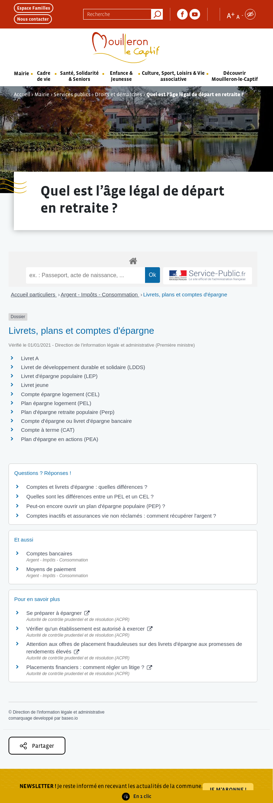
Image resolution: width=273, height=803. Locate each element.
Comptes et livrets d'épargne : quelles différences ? (86, 487)
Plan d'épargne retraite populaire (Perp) (67, 412)
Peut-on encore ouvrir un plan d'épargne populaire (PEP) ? (95, 506)
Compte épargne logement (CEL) (60, 394)
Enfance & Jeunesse (121, 76)
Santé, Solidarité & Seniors (79, 76)
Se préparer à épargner (58, 613)
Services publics (72, 94)
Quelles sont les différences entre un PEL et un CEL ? (90, 496)
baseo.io (69, 718)
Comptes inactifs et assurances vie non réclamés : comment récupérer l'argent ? (121, 516)
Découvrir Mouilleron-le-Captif (235, 76)
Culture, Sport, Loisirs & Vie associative (173, 76)
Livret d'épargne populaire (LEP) (59, 376)
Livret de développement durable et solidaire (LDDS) (83, 367)
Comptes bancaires (49, 553)
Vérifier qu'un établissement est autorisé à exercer (89, 629)
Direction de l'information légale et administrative (59, 712)
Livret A (30, 358)
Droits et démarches (118, 94)
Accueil (22, 94)
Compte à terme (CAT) (48, 430)
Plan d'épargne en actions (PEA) (59, 439)
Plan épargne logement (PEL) (56, 403)
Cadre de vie (43, 76)
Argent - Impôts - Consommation (100, 294)
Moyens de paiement (51, 569)
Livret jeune (35, 385)
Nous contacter (33, 19)
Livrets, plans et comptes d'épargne (185, 294)
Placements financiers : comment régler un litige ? (89, 667)
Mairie (21, 73)
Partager (37, 745)
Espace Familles (33, 8)
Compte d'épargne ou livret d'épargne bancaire (76, 421)
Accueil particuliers (34, 294)
